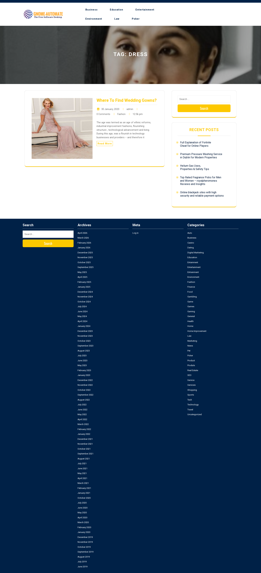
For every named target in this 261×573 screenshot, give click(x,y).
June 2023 (82, 360)
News (190, 345)
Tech (189, 400)
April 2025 (82, 277)
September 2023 (85, 345)
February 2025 (84, 282)
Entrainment (193, 272)
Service (190, 380)
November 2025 (85, 257)
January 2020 (84, 532)
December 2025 (85, 252)
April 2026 (82, 233)
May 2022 (82, 414)
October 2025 (84, 262)
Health (190, 321)
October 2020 (84, 498)
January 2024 (84, 326)
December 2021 (85, 439)
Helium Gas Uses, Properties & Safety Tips (194, 167)
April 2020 (82, 517)
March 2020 (83, 522)
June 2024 (82, 311)
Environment (93, 18)
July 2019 (82, 561)
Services (191, 385)
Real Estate (192, 370)
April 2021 (82, 478)
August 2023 (84, 350)
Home (190, 326)
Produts (191, 365)
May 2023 (82, 365)
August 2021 (84, 458)
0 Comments (103, 114)
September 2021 (85, 453)
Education (116, 9)
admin (130, 109)
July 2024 (82, 306)
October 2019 (84, 547)
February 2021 (84, 488)
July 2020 (82, 502)
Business (91, 9)
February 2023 (84, 370)
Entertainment (144, 9)
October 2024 (84, 301)
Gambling (192, 296)
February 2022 (84, 429)
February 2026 (84, 243)
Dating (190, 247)
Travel (190, 409)
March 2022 (83, 424)
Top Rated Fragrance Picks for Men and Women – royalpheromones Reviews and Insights (200, 181)
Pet (188, 350)
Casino (190, 243)
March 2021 (83, 483)
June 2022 (82, 409)
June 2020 (82, 507)
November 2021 (85, 444)
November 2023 (85, 336)
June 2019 (82, 566)
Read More (105, 143)
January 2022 (84, 434)
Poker (136, 18)
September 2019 (85, 552)
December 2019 (85, 537)
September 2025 (85, 267)
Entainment (192, 262)
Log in (135, 233)
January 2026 (84, 247)
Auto (189, 233)
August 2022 (84, 400)
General (191, 316)
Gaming (191, 311)
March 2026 (83, 238)
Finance (191, 287)
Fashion (121, 114)
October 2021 (84, 449)
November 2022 (85, 385)
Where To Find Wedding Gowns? (127, 100)
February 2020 (84, 527)
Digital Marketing (195, 252)
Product (191, 360)
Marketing (192, 341)
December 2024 (85, 292)
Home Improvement (196, 331)
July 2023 (82, 355)
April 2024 (82, 321)
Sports (190, 395)
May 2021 (82, 473)
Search (204, 108)
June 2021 (82, 468)
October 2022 (84, 390)
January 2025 (84, 287)
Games (190, 306)
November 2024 (85, 296)
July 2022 (82, 404)
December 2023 (85, 331)
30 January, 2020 (110, 109)
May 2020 (82, 512)
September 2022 (85, 395)
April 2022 (82, 419)
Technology (193, 404)
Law (117, 18)
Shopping (192, 390)
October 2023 (84, 341)
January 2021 (84, 493)
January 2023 (84, 375)
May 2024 (82, 316)
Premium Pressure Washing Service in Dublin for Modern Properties (201, 156)
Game (190, 301)
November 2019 (85, 542)
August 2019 (84, 557)
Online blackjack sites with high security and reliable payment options (202, 194)
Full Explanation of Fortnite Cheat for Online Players (195, 144)
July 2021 (82, 463)
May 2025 (82, 272)
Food (190, 292)
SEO (189, 375)
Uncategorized (194, 414)
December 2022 (85, 380)
